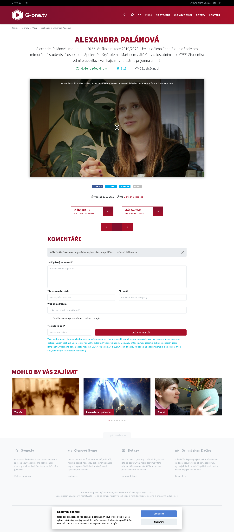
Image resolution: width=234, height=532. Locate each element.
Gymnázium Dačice (200, 2)
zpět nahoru (117, 435)
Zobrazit (73, 476)
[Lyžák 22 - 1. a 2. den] (106, 227)
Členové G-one (85, 450)
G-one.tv (16, 2)
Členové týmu (183, 15)
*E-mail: (123, 291)
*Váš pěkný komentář (59, 262)
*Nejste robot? (56, 325)
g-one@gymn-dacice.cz (166, 495)
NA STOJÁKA (163, 15)
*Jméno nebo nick (58, 291)
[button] (109, 420)
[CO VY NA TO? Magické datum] (127, 227)
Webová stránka (57, 303)
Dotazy (200, 15)
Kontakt (214, 15)
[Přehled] (117, 227)
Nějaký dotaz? (129, 476)
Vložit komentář (141, 332)
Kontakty (180, 476)
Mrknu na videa (22, 476)
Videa (148, 15)
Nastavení (159, 522)
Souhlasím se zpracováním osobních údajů (76, 318)
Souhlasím (159, 514)
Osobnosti (138, 196)
